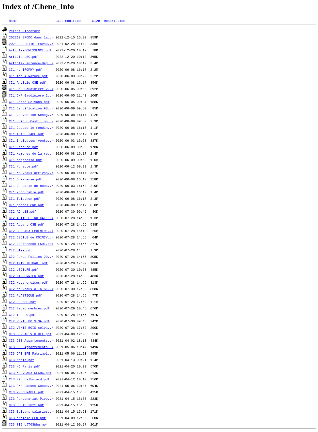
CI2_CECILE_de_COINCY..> (31, 237)
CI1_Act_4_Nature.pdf (28, 76)
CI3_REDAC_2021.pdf (26, 405)
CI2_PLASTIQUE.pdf (25, 295)
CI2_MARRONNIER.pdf (26, 276)
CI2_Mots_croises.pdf (28, 282)
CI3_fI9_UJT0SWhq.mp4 (28, 424)
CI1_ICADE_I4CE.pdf (26, 134)
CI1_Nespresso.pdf (25, 160)
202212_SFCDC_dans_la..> (31, 37)
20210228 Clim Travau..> (31, 43)
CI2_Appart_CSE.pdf (26, 224)
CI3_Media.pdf (21, 360)
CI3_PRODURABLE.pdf (26, 392)
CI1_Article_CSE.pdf (27, 82)
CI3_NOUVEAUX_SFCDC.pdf (30, 372)
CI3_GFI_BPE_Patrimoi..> (31, 353)
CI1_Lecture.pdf (23, 147)
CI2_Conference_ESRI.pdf (31, 243)
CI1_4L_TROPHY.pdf (25, 69)
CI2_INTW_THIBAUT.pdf (28, 263)
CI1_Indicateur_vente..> (31, 140)
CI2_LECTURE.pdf (23, 269)
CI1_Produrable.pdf (26, 192)
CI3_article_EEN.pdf (27, 418)
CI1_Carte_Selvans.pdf (29, 102)
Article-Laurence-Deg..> (31, 63)
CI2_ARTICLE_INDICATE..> (31, 218)
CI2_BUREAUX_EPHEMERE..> (31, 231)
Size (96, 20)
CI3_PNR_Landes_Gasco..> (31, 385)
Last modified (67, 20)
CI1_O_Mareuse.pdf (25, 179)
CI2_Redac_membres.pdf (29, 308)
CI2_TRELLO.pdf (22, 314)
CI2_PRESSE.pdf (22, 301)
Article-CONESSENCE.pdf (30, 50)
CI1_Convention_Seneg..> (31, 114)
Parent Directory (24, 31)
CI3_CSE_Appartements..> (31, 340)
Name (13, 20)
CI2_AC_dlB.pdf (22, 211)
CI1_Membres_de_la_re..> (31, 153)
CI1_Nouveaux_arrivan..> (31, 172)
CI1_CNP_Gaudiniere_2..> (31, 89)
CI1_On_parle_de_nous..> (31, 185)
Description (114, 20)
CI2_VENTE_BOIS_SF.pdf (29, 321)
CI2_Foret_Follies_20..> (31, 256)
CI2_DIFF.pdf (20, 250)
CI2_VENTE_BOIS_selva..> (31, 327)
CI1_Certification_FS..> (31, 108)
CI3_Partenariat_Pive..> (31, 398)
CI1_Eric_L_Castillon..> (31, 121)
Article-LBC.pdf (23, 56)
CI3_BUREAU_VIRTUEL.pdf (30, 334)
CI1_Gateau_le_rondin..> (31, 127)
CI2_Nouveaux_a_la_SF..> (31, 289)
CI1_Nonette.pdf (23, 166)
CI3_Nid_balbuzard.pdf (29, 379)
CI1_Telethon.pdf (24, 198)
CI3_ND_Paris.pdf (24, 366)
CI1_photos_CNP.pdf (26, 205)
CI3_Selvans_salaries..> (31, 411)
